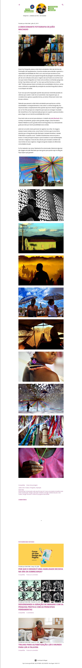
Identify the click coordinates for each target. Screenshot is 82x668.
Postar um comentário (32, 574)
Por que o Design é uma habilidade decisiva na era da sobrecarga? (40, 570)
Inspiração (38, 487)
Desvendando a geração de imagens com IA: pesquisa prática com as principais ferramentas (40, 607)
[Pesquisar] (63, 4)
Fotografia (32, 487)
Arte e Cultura (25, 487)
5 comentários (30, 612)
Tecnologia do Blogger (41, 660)
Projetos (26, 15)
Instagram (43, 15)
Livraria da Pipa (34, 15)
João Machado (55, 118)
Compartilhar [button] (21, 485)
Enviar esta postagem (31, 485)
